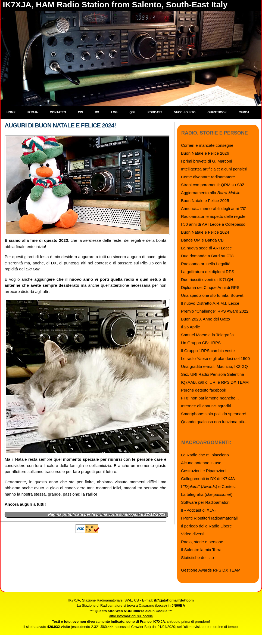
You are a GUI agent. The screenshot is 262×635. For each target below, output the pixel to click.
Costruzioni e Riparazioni (203, 470)
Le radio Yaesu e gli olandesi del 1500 (215, 358)
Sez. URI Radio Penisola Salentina (212, 374)
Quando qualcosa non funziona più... (214, 421)
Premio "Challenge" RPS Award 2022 (214, 311)
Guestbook (217, 112)
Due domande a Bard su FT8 (207, 256)
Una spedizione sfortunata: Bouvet (212, 295)
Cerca (244, 112)
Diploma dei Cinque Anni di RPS (210, 287)
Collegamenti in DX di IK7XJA (208, 478)
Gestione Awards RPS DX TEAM (211, 570)
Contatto (58, 112)
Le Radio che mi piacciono (205, 455)
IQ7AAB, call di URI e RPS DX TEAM (215, 382)
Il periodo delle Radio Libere (206, 526)
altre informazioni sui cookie (131, 616)
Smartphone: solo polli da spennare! (213, 413)
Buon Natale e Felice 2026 (205, 153)
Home (11, 112)
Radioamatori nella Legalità (205, 263)
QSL (132, 112)
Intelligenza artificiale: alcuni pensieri (214, 169)
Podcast (155, 112)
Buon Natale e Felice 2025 (205, 200)
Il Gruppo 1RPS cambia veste (208, 350)
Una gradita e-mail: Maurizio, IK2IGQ (214, 366)
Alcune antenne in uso (201, 462)
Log (114, 112)
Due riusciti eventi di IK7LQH (207, 279)
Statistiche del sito (197, 557)
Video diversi (192, 534)
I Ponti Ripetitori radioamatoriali (209, 518)
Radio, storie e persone (202, 541)
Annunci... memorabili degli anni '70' (213, 208)
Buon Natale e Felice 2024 (205, 232)
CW (80, 112)
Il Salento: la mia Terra (201, 549)
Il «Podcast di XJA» (198, 510)
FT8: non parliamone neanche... (210, 398)
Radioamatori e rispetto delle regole (213, 216)
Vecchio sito (185, 112)
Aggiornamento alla (210, 192)
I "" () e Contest (208, 486)
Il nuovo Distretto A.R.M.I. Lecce (210, 303)
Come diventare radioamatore (208, 177)
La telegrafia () (206, 494)
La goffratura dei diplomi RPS (207, 271)
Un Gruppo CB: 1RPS (201, 342)
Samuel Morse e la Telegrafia (207, 334)
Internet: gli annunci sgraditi (206, 406)
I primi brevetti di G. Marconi (206, 161)
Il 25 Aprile (190, 327)
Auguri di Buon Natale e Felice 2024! (60, 125)
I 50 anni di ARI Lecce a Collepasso (213, 224)
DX (97, 112)
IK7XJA (32, 112)
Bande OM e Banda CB (202, 240)
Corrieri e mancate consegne (207, 145)
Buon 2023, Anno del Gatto (205, 319)
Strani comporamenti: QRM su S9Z (212, 184)
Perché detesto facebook (203, 390)
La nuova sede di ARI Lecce (206, 248)
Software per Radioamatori (205, 502)
